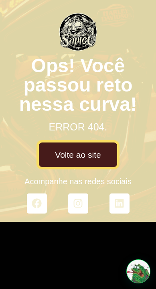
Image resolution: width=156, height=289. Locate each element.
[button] (138, 271)
